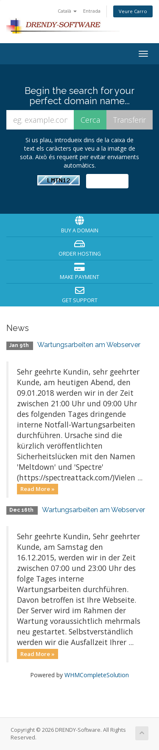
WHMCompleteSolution (96, 675)
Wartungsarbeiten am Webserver (88, 345)
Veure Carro (133, 11)
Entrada (91, 11)
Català (67, 11)
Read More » (37, 489)
